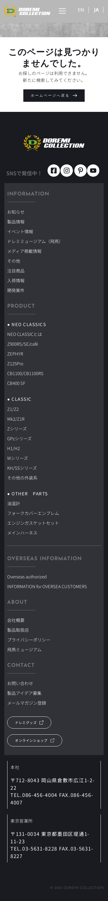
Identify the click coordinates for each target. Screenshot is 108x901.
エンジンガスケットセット (33, 523)
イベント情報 (20, 231)
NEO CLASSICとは (24, 334)
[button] (62, 10)
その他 (13, 261)
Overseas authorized (27, 576)
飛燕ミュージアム (24, 649)
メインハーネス (22, 533)
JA (96, 10)
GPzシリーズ (19, 438)
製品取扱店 (18, 630)
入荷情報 (15, 280)
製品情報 (15, 222)
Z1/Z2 (13, 409)
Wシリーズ (17, 458)
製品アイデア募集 (24, 693)
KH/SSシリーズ (22, 468)
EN (81, 10)
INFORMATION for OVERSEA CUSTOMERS (47, 586)
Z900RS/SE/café (22, 344)
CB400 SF (16, 383)
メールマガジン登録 (26, 703)
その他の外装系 (22, 478)
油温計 (13, 503)
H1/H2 (13, 448)
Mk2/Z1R (15, 419)
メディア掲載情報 (24, 251)
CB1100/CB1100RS (25, 373)
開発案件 (15, 290)
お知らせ (15, 212)
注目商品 (15, 271)
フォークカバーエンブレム (33, 513)
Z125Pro (15, 363)
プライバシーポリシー (28, 640)
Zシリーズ (17, 429)
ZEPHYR (15, 354)
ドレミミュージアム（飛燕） (35, 241)
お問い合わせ (20, 683)
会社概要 (15, 620)
